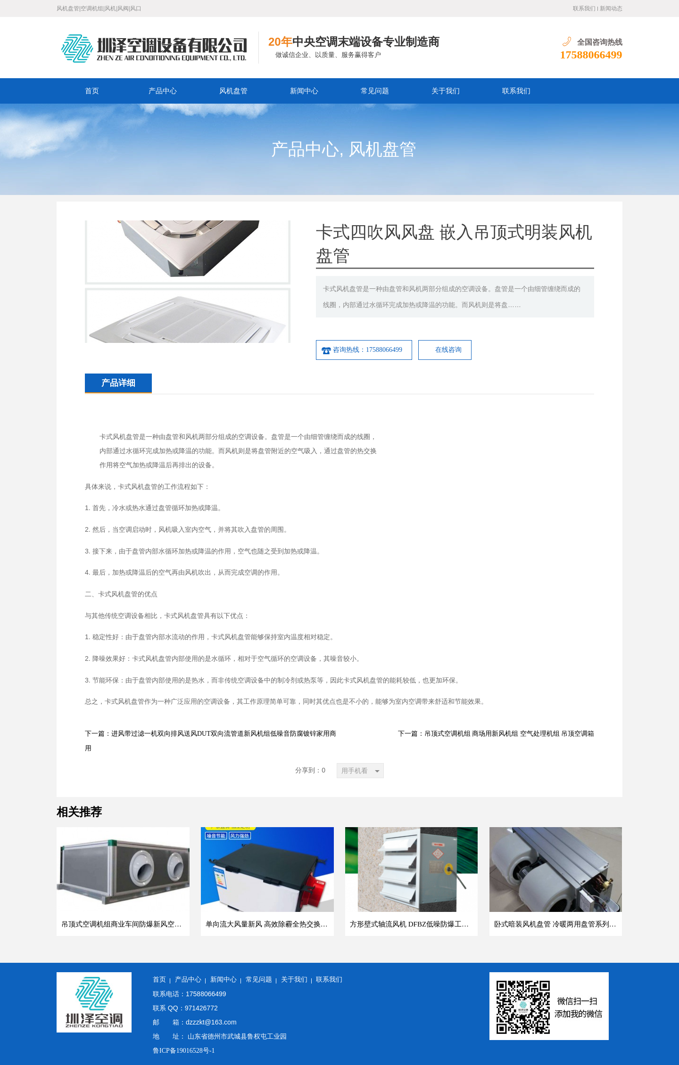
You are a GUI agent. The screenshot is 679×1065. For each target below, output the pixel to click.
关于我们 (445, 91)
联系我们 (584, 8)
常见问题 (375, 91)
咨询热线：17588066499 (361, 350)
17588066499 (591, 55)
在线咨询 (448, 349)
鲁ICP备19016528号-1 (184, 1050)
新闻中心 (304, 91)
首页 (92, 91)
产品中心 (163, 91)
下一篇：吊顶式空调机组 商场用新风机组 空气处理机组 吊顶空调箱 (496, 733)
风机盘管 (233, 91)
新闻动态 (611, 8)
